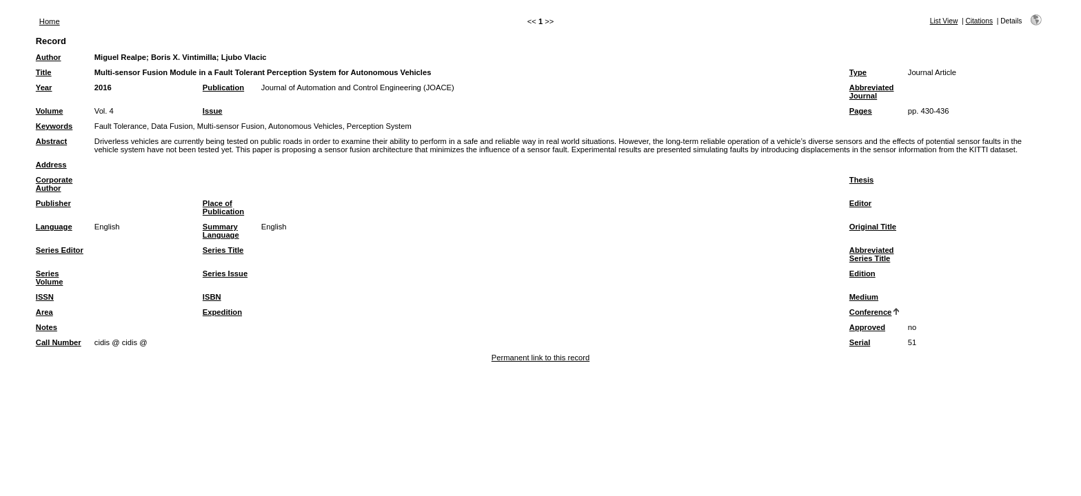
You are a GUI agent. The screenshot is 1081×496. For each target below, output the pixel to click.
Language (54, 227)
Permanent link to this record (540, 357)
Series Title (223, 250)
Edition (862, 273)
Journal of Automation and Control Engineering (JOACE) (357, 87)
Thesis (861, 180)
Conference (870, 312)
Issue (213, 111)
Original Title (872, 227)
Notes (46, 327)
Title (44, 72)
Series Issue (225, 273)
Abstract (51, 141)
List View (944, 21)
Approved (867, 327)
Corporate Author (54, 184)
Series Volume (49, 277)
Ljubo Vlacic (244, 57)
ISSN (45, 297)
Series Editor (59, 250)
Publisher (53, 203)
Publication (223, 87)
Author (48, 57)
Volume (49, 111)
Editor (860, 203)
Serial (859, 342)
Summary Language (221, 231)
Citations (979, 21)
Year (44, 87)
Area (44, 312)
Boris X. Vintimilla (183, 57)
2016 (103, 87)
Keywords (54, 126)
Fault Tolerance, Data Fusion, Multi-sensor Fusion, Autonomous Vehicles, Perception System (253, 126)
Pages (860, 111)
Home (49, 21)
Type (858, 72)
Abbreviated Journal (871, 91)
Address (51, 165)
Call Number (58, 342)
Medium (863, 297)
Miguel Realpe (120, 57)
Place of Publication (223, 207)
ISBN (212, 297)
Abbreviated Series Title (871, 254)
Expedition (222, 312)
